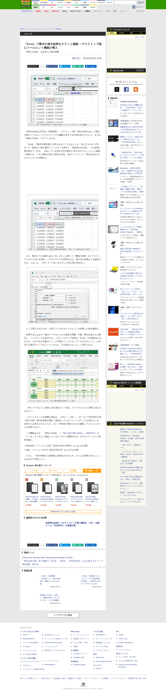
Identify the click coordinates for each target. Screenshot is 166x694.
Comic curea (123, 639)
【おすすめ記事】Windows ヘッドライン (128, 424)
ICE (117, 631)
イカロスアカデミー (103, 650)
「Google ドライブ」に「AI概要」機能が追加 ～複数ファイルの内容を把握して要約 (132, 189)
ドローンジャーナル (30, 650)
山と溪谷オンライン (80, 654)
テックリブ (97, 665)
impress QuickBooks (126, 643)
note (79, 66)
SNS (108, 11)
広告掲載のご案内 (59, 678)
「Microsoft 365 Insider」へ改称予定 (78, 433)
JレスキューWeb (102, 646)
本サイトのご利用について (29, 678)
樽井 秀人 (76, 58)
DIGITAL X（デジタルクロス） (55, 650)
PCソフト (53, 471)
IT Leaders (26, 646)
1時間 (112, 33)
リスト (42, 66)
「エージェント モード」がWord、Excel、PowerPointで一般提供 (132, 454)
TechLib (98, 668)
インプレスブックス (52, 661)
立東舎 (75, 646)
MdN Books (100, 657)
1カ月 (141, 33)
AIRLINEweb (100, 635)
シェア (53, 66)
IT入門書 (72, 471)
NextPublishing (50, 665)
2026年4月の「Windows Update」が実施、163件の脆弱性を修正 (132, 438)
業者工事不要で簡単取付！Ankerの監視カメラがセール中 (131, 251)
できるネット (27, 665)
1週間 (131, 33)
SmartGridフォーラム (52, 635)
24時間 (121, 33)
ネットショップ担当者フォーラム (56, 639)
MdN (95, 654)
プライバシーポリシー (91, 678)
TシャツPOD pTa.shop (127, 657)
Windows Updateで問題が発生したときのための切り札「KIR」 (131, 470)
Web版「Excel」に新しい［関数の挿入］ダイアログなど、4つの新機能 (50, 597)
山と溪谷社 (74, 650)
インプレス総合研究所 (30, 643)
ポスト (35, 66)
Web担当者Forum (29, 639)
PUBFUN (119, 646)
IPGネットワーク (122, 654)
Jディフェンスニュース (104, 639)
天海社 (121, 635)
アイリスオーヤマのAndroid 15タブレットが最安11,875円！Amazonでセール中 (131, 211)
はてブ (66, 66)
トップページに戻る (63, 615)
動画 (114, 11)
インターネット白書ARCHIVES (34, 669)
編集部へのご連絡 (74, 678)
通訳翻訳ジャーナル (103, 643)
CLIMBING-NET (78, 657)
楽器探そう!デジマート (81, 639)
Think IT (25, 635)
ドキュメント (98, 11)
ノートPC (34, 471)
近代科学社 (74, 661)
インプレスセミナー (52, 646)
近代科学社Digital (79, 665)
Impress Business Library (53, 643)
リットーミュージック (81, 635)
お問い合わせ (46, 678)
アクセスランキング (121, 30)
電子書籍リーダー (92, 471)
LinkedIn (92, 66)
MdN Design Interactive (104, 661)
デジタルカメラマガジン (31, 661)
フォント (123, 11)
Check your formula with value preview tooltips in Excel (47, 557)
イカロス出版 (98, 631)
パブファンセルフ (125, 650)
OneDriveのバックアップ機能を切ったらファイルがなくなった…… (132, 485)
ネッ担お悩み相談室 (30, 654)
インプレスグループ (118, 678)
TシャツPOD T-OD (80, 643)
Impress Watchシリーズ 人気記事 (127, 383)
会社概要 (105, 678)
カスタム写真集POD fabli (128, 661)
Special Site (118, 71)
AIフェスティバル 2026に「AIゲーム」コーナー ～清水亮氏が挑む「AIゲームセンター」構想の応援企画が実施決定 (132, 294)
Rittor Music (75, 631)
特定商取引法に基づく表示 (137, 678)
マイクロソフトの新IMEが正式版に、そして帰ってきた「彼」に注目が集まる (131, 316)
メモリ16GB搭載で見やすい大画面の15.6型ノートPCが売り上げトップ (131, 276)
